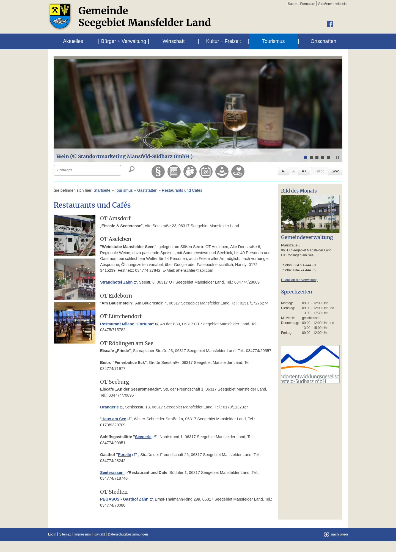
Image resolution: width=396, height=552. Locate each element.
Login (52, 534)
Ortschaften (323, 41)
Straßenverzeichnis (332, 4)
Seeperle (143, 437)
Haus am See (113, 419)
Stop (337, 157)
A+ (304, 171)
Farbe (320, 171)
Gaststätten (147, 190)
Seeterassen (112, 472)
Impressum (82, 534)
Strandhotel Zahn (116, 282)
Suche (292, 4)
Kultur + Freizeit (223, 41)
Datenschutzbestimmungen (128, 534)
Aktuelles (73, 41)
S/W (335, 171)
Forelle (124, 454)
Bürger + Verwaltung (123, 41)
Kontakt (99, 534)
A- (283, 171)
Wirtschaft (174, 41)
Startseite (102, 190)
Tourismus (273, 41)
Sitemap (65, 534)
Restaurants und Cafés (182, 190)
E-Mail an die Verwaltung (299, 280)
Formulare (307, 4)
